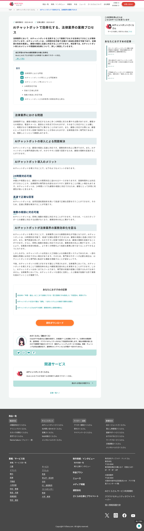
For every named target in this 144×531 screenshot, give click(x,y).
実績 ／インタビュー (58, 4)
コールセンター (48, 489)
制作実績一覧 (79, 462)
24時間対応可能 (30, 86)
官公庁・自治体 (48, 478)
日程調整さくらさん (113, 443)
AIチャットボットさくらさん (26, 10)
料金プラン (78, 472)
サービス (45, 466)
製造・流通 (14, 492)
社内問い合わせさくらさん (52, 428)
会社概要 (107, 4)
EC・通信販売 (47, 485)
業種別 (69, 4)
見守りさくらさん (16, 436)
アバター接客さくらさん (83, 425)
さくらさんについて (95, 4)
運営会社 (77, 490)
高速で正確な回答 (31, 90)
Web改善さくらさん (49, 436)
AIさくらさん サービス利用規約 (119, 490)
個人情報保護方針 (113, 504)
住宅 (43, 481)
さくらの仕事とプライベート (86, 496)
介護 (11, 466)
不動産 (12, 481)
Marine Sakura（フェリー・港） (22, 440)
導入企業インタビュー (82, 466)
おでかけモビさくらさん (115, 436)
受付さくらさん (80, 428)
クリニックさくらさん (18, 428)
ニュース (82, 4)
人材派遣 (13, 485)
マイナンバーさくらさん (83, 432)
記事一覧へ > (55, 393)
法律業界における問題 (34, 73)
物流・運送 (14, 500)
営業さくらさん (48, 432)
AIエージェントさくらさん (116, 425)
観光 (11, 474)
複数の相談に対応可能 (33, 95)
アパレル (45, 470)
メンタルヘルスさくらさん (52, 440)
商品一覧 (46, 4)
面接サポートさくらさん (115, 432)
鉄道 (43, 493)
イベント (13, 470)
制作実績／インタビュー (84, 458)
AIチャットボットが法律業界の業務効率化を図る (45, 99)
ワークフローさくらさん (115, 440)
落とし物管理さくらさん (115, 428)
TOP (10, 10)
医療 (11, 477)
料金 (75, 4)
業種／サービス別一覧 (18, 462)
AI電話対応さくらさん (18, 425)
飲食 (43, 474)
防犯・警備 (14, 489)
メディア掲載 (79, 484)
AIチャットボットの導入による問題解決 (41, 78)
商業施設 (13, 496)
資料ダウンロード (55, 322)
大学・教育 (46, 496)
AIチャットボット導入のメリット (38, 82)
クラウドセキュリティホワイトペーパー (120, 498)
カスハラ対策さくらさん (19, 432)
